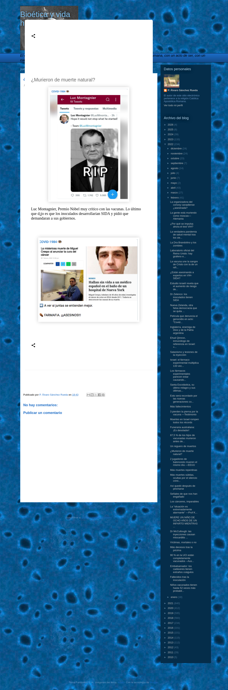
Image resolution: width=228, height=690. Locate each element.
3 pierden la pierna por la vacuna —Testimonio (184, 413)
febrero (175, 197)
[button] (33, 36)
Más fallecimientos (180, 406)
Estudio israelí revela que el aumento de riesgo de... (184, 286)
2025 (171, 129)
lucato (121, 682)
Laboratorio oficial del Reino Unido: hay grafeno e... (182, 253)
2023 (171, 139)
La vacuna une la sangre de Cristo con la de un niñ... (184, 264)
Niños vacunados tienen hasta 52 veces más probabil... (183, 587)
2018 (171, 617)
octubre (175, 158)
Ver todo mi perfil (173, 105)
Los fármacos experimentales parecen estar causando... (180, 375)
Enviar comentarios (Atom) (97, 517)
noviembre (177, 153)
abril (173, 187)
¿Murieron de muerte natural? (181, 453)
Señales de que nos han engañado (183, 495)
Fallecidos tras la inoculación (179, 578)
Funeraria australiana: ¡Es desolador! (182, 429)
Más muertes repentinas (183, 470)
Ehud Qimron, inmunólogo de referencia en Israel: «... (182, 342)
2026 (171, 124)
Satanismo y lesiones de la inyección (183, 354)
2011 (171, 652)
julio (173, 173)
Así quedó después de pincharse (182, 487)
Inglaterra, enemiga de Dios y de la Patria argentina (182, 330)
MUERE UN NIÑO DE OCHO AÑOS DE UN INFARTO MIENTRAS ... (184, 522)
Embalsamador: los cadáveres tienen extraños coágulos (181, 569)
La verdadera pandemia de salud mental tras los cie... (183, 234)
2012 (171, 647)
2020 (171, 608)
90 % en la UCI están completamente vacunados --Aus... (182, 558)
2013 (171, 642)
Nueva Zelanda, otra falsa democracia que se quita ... (183, 308)
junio (174, 177)
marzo (175, 192)
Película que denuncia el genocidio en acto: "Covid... (184, 319)
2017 (171, 623)
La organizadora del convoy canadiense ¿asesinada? (182, 204)
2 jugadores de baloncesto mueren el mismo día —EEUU (183, 461)
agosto (175, 168)
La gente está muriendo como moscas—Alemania (183, 215)
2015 (171, 632)
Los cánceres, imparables (184, 501)
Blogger (154, 682)
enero (174, 597)
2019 (171, 613)
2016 (171, 627)
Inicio (92, 507)
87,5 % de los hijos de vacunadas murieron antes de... (183, 438)
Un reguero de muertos (183, 446)
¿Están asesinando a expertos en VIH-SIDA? (182, 275)
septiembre (177, 163)
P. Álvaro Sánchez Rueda (183, 90)
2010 (171, 657)
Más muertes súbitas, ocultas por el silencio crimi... (183, 477)
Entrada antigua (143, 507)
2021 (171, 603)
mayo (174, 182)
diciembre (176, 148)
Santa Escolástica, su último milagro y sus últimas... (182, 387)
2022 (171, 144)
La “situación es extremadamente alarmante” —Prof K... (183, 509)
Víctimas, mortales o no (183, 542)
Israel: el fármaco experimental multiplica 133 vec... (184, 362)
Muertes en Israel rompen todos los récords (184, 421)
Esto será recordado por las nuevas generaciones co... (183, 398)
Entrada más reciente (37, 507)
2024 (171, 134)
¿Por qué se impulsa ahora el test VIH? (181, 225)
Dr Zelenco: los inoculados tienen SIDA (181, 297)
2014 (171, 637)
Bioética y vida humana (45, 18)
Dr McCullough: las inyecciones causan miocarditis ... (182, 534)
